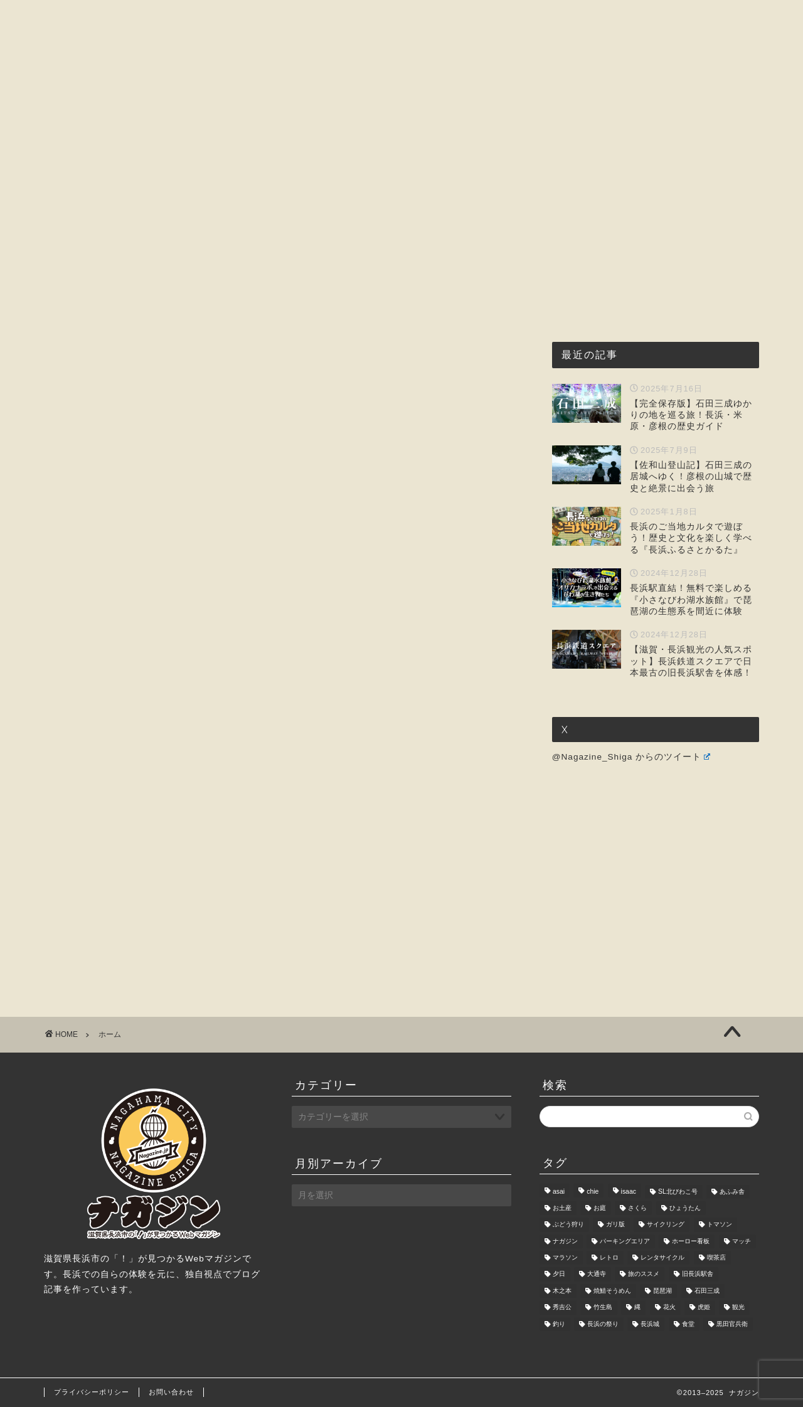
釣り (559, 1323)
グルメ (318, 119)
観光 (738, 1307)
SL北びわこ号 (678, 1191)
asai (559, 1191)
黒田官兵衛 (732, 1323)
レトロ (609, 1257)
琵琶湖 (662, 1290)
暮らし (553, 119)
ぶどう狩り (568, 1224)
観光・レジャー (399, 119)
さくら (637, 1207)
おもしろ (486, 119)
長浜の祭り (603, 1323)
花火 (669, 1307)
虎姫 (704, 1307)
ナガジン (565, 1241)
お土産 (562, 1207)
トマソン (719, 1224)
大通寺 (596, 1274)
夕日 (559, 1274)
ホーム (159, 119)
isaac (628, 1191)
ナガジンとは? (239, 119)
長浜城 (650, 1323)
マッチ (741, 1241)
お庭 (599, 1207)
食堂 (688, 1323)
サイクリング (665, 1224)
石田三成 (707, 1290)
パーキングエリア (625, 1241)
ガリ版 (615, 1224)
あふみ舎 (732, 1191)
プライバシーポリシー (91, 1392)
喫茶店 (716, 1257)
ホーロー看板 (691, 1241)
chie (592, 1191)
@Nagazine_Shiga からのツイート (631, 757)
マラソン (565, 1257)
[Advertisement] (282, 342)
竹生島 (602, 1307)
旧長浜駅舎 (697, 1274)
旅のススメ (643, 1274)
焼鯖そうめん (612, 1290)
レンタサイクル (662, 1257)
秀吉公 (562, 1307)
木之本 (562, 1290)
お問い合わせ (629, 119)
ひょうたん (685, 1207)
